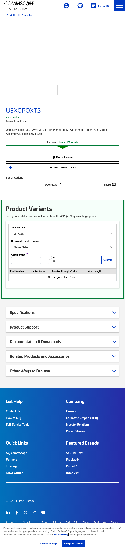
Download (53, 184)
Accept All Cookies (73, 543)
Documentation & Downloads (39, 341)
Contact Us (13, 411)
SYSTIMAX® (74, 452)
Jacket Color (18, 227)
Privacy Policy (61, 534)
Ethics (45, 522)
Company (75, 401)
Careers (71, 411)
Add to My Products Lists (63, 167)
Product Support (28, 327)
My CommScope (16, 452)
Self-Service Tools (17, 424)
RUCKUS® (73, 472)
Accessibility (12, 522)
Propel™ (71, 466)
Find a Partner (62, 157)
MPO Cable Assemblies (22, 15)
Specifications (26, 312)
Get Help (14, 401)
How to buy (13, 417)
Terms (86, 522)
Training (11, 466)
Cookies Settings (48, 543)
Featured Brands (82, 443)
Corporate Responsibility (82, 417)
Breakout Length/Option (25, 241)
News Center (14, 472)
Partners (11, 459)
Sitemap (115, 522)
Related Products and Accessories (44, 356)
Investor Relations (77, 424)
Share (110, 184)
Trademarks (100, 522)
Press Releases (75, 431)
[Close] (119, 528)
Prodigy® (72, 459)
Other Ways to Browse (34, 370)
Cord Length (18, 254)
